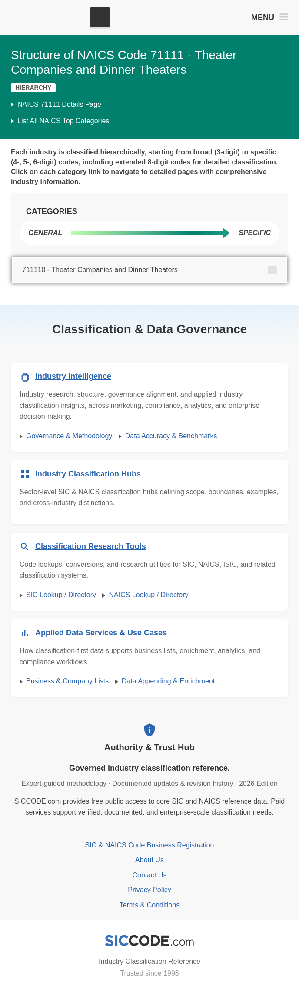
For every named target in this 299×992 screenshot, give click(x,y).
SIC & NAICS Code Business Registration (149, 845)
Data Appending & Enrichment (168, 681)
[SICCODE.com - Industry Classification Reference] (149, 940)
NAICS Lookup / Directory (148, 594)
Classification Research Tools (90, 546)
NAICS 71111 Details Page (59, 104)
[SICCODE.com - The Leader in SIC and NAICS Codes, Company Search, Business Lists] (47, 17)
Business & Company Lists (67, 681)
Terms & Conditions (150, 905)
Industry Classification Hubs (88, 474)
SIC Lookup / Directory (61, 594)
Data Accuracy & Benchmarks (171, 436)
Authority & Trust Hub (149, 747)
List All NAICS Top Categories (63, 121)
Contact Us (149, 875)
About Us (149, 860)
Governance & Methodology (69, 436)
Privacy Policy (149, 889)
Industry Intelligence (73, 376)
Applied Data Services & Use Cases (101, 632)
